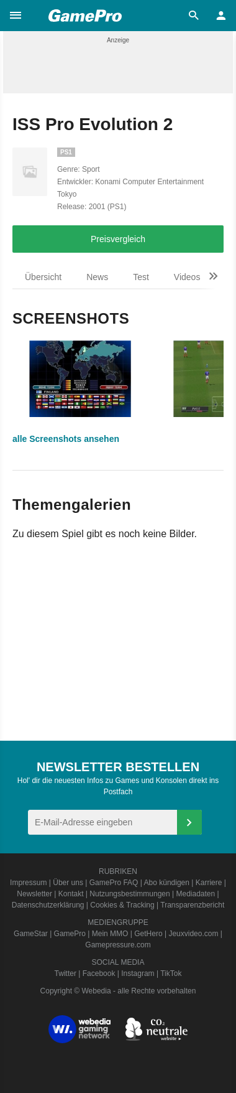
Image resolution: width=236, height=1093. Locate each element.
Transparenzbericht (192, 905)
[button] (15, 15)
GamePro (70, 933)
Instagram (137, 973)
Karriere (209, 882)
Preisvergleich (118, 239)
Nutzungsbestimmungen (129, 893)
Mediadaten (196, 893)
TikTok (170, 973)
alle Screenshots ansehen (65, 439)
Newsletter (34, 893)
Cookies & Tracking (122, 905)
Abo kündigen (166, 882)
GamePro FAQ (113, 882)
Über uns (68, 882)
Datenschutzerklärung (48, 905)
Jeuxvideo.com (193, 933)
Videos (187, 277)
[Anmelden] (189, 822)
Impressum (28, 882)
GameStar (31, 933)
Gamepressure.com (117, 945)
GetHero (148, 933)
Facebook (99, 973)
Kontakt (71, 893)
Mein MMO (110, 933)
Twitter (65, 973)
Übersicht (43, 277)
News (97, 277)
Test (141, 277)
